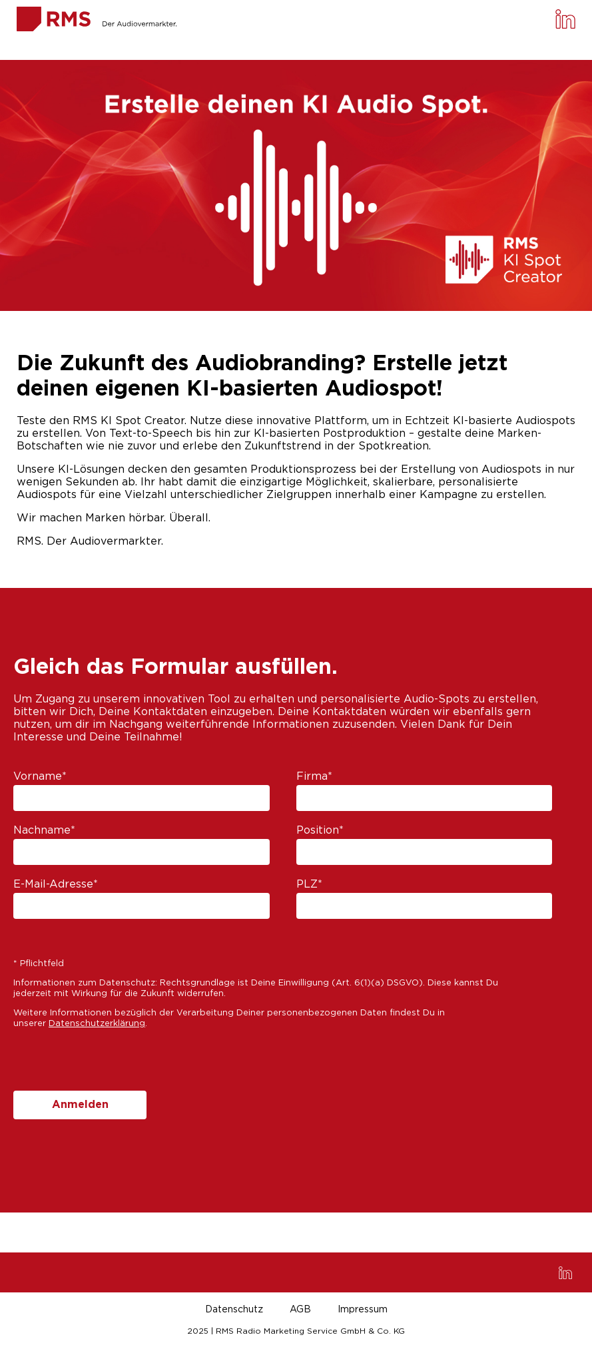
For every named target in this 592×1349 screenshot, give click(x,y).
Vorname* (40, 776)
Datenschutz (234, 1309)
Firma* (314, 776)
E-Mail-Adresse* (55, 884)
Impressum (363, 1309)
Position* (320, 830)
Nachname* (44, 830)
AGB (300, 1309)
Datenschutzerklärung (97, 1023)
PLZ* (309, 884)
